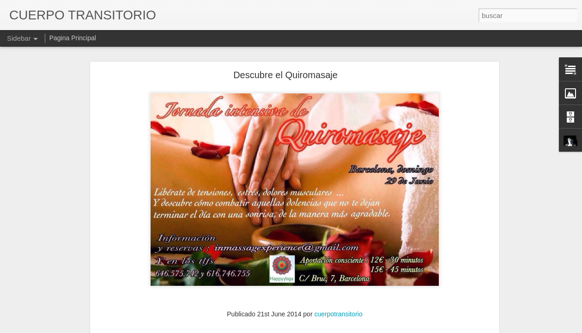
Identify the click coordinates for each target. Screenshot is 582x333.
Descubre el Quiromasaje (285, 75)
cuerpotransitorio (338, 314)
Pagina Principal (72, 38)
